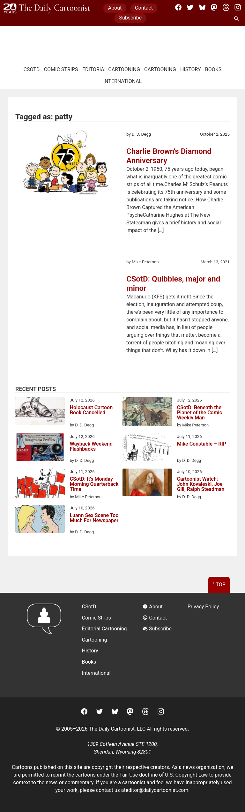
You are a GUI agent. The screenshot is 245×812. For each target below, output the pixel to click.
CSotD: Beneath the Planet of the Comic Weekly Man (199, 412)
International (122, 81)
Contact (144, 8)
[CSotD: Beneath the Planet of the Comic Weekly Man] (147, 412)
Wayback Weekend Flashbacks (91, 446)
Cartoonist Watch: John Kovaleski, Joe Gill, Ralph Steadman (201, 484)
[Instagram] (237, 7)
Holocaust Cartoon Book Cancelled (91, 410)
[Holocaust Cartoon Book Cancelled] (40, 412)
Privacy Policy (203, 607)
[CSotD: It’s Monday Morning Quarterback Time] (40, 484)
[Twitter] (190, 7)
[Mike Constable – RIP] (147, 448)
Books (213, 69)
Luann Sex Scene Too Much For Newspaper (94, 518)
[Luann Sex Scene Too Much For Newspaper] (40, 520)
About (115, 8)
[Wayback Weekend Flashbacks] (40, 448)
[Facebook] (178, 7)
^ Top (219, 585)
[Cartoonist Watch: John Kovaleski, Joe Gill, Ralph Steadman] (147, 484)
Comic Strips (61, 69)
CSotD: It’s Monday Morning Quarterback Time (94, 484)
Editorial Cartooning (111, 69)
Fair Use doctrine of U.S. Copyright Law (164, 775)
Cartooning (160, 69)
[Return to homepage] (46, 645)
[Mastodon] (214, 7)
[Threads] (226, 7)
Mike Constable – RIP (201, 444)
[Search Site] (237, 19)
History (190, 69)
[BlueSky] (202, 7)
